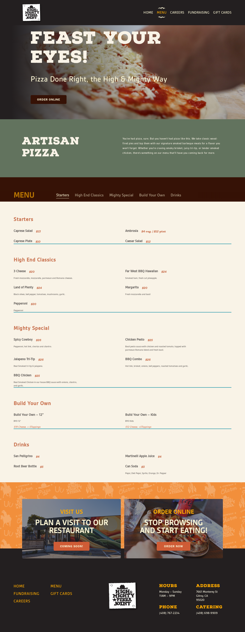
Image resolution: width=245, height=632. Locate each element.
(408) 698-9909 (207, 613)
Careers (177, 12)
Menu (161, 12)
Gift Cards (222, 12)
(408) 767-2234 (169, 613)
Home (148, 12)
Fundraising (199, 12)
